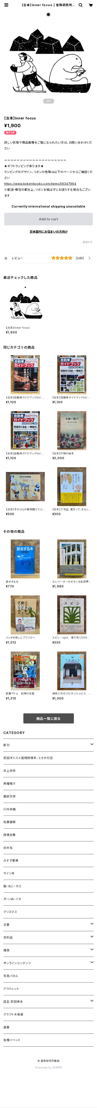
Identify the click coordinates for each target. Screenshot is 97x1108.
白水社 (8, 847)
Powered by (48, 1067)
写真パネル (10, 976)
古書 (6, 924)
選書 (6, 1027)
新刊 (6, 745)
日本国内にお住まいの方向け (49, 231)
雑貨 (6, 950)
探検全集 (9, 835)
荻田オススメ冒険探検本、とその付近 (28, 758)
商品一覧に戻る (48, 719)
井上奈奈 (9, 770)
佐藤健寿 (9, 822)
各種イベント (12, 1040)
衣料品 (8, 937)
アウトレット (11, 988)
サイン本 (9, 873)
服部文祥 (9, 796)
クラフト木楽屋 (13, 1014)
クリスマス (10, 912)
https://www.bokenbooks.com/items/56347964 (40, 183)
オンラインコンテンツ (17, 963)
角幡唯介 (9, 783)
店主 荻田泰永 (13, 1001)
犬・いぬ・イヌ (12, 899)
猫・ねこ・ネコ (12, 886)
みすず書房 (11, 860)
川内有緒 (9, 809)
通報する (87, 242)
